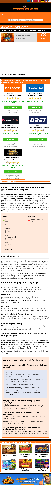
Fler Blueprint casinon (9, 181)
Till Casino (12, 107)
